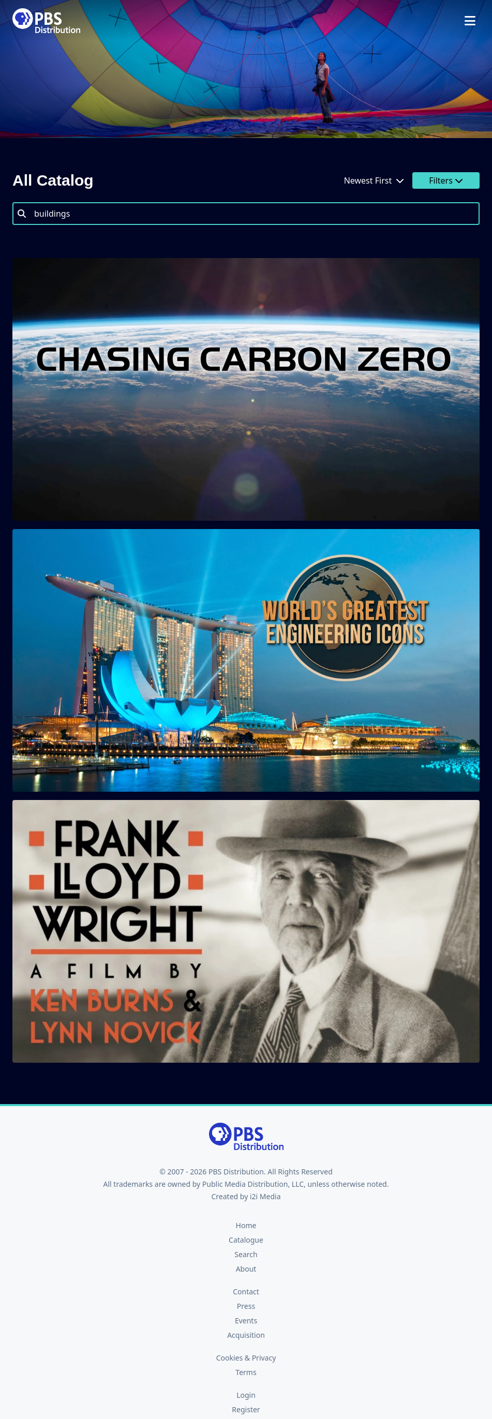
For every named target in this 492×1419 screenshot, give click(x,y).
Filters (446, 180)
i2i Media (265, 1196)
